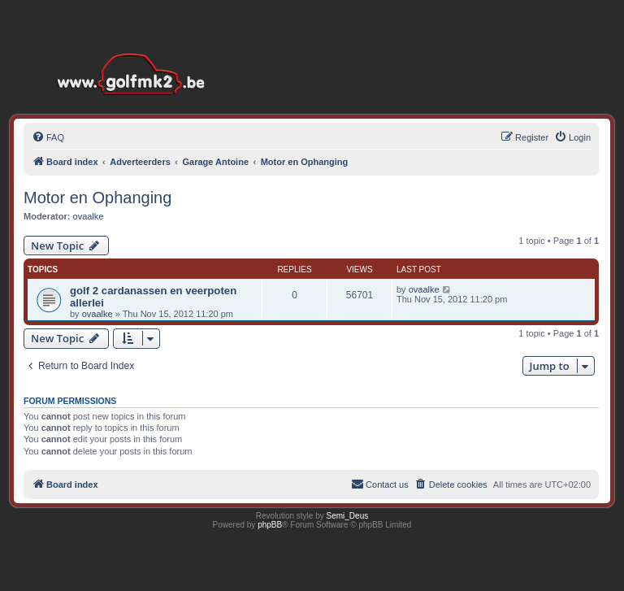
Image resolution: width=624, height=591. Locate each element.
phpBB (270, 524)
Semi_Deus (348, 515)
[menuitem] (48, 137)
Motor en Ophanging (97, 197)
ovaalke (88, 216)
